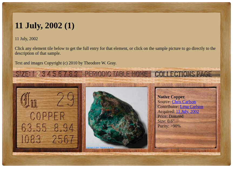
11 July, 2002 (187, 111)
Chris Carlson (184, 101)
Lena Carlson (191, 106)
